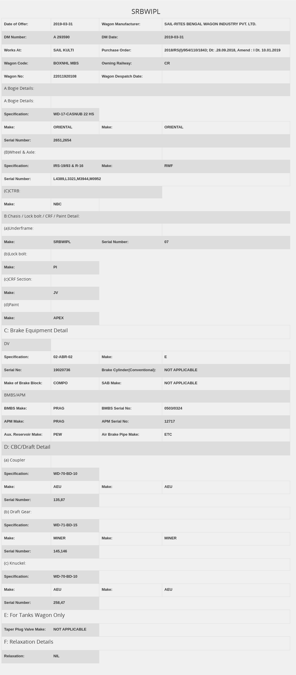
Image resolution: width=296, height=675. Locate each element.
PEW (57, 434)
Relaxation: (14, 656)
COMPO (60, 383)
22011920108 (65, 76)
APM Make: (14, 421)
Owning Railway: (117, 63)
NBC (57, 204)
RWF (169, 166)
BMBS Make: (15, 408)
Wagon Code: (16, 63)
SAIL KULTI (63, 50)
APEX (58, 318)
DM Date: (110, 37)
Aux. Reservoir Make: (23, 434)
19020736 (61, 370)
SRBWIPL (62, 242)
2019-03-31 (63, 24)
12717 (170, 421)
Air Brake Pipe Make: (120, 434)
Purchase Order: (116, 50)
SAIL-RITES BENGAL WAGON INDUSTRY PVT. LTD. (211, 24)
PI (55, 267)
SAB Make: (111, 383)
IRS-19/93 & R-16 (68, 166)
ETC (168, 434)
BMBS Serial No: (116, 408)
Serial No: (13, 370)
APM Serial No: (115, 421)
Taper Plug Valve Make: (25, 629)
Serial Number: (17, 140)
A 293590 (61, 37)
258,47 (59, 602)
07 (167, 242)
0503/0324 (173, 408)
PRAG (58, 408)
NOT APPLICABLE (181, 370)
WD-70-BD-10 (65, 473)
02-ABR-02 (63, 357)
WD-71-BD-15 (65, 525)
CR (167, 63)
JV (55, 292)
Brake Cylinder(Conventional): (129, 370)
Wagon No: (14, 76)
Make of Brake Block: (23, 383)
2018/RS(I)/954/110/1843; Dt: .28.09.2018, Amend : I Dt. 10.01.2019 (223, 50)
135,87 (59, 500)
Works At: (13, 50)
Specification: (16, 114)
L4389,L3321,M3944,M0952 (77, 179)
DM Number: (15, 37)
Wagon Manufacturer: (121, 24)
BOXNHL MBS (66, 63)
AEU (57, 486)
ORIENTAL (62, 127)
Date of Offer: (16, 24)
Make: (9, 127)
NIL (56, 656)
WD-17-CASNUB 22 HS (73, 114)
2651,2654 (62, 140)
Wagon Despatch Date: (122, 76)
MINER (59, 538)
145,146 (60, 551)
